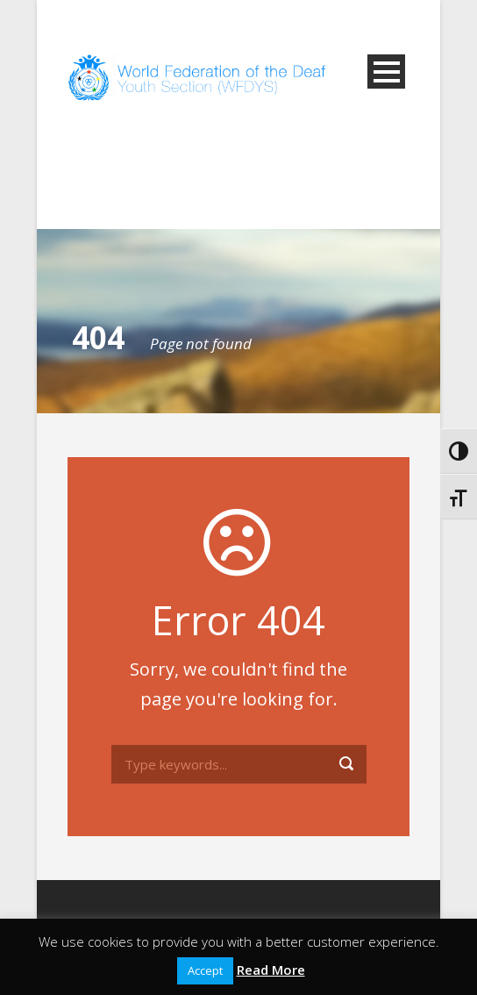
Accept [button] (205, 970)
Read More (271, 969)
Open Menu (386, 71)
